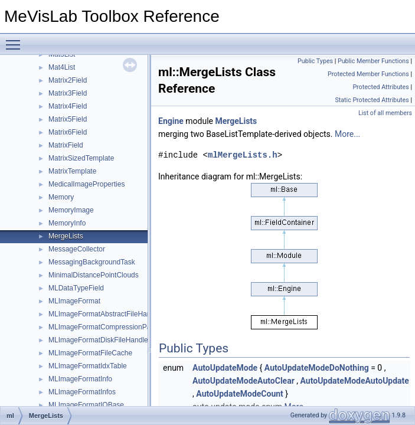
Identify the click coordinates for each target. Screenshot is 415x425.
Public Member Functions (373, 61)
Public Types (315, 61)
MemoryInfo (67, 223)
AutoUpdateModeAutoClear (243, 380)
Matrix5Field (67, 119)
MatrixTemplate (72, 171)
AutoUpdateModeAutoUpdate (354, 380)
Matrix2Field (67, 80)
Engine (171, 121)
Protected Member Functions (368, 74)
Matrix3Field (67, 93)
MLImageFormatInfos (82, 392)
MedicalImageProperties (86, 184)
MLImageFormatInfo (80, 379)
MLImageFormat (74, 301)
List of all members (385, 113)
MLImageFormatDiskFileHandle (98, 340)
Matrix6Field (67, 132)
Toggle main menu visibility (16, 39)
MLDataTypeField (76, 288)
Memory (61, 197)
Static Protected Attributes (372, 100)
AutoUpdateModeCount (239, 393)
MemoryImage (71, 210)
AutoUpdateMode (224, 367)
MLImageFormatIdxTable (87, 366)
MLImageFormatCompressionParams (107, 327)
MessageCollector (76, 249)
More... (347, 134)
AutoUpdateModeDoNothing (316, 367)
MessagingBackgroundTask (91, 262)
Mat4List (61, 67)
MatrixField (65, 145)
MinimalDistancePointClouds (93, 275)
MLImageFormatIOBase (86, 405)
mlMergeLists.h (242, 155)
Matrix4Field (67, 106)
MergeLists (65, 236)
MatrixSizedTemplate (81, 158)
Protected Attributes (380, 87)
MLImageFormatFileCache (90, 353)
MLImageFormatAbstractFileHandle (104, 314)
